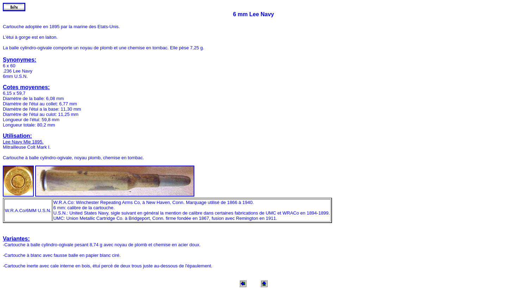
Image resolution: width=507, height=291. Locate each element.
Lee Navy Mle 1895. (23, 141)
